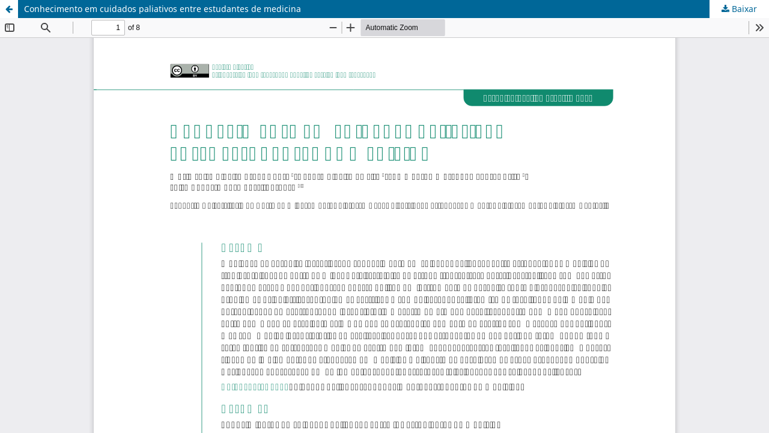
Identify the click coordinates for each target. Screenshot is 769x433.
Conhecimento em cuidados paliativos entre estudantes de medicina (162, 8)
